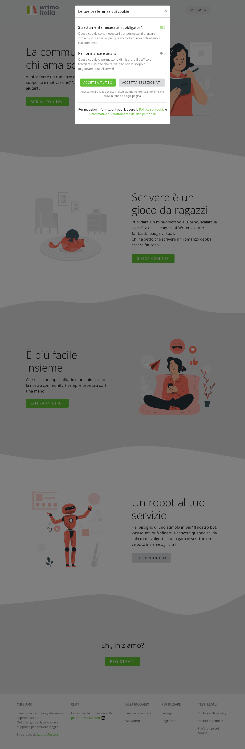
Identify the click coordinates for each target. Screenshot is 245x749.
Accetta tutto (98, 82)
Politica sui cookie (151, 109)
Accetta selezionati (142, 82)
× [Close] (165, 11)
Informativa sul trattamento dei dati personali (123, 114)
